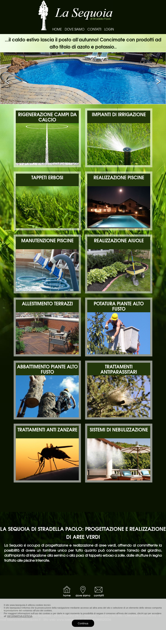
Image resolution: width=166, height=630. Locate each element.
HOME (57, 29)
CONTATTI (94, 29)
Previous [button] (7, 81)
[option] (83, 78)
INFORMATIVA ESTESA (19, 616)
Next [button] (158, 81)
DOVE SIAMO (74, 29)
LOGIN (109, 29)
